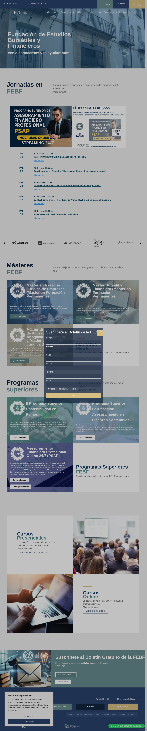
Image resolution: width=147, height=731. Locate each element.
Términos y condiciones (68, 389)
